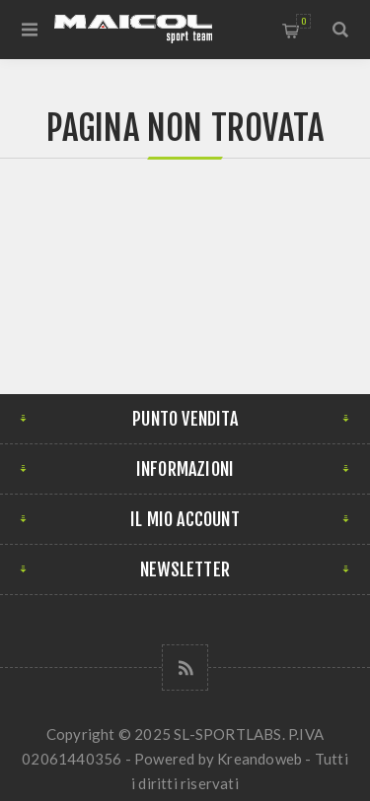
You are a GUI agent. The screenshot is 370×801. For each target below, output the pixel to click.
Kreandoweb (259, 759)
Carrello (303, 21)
